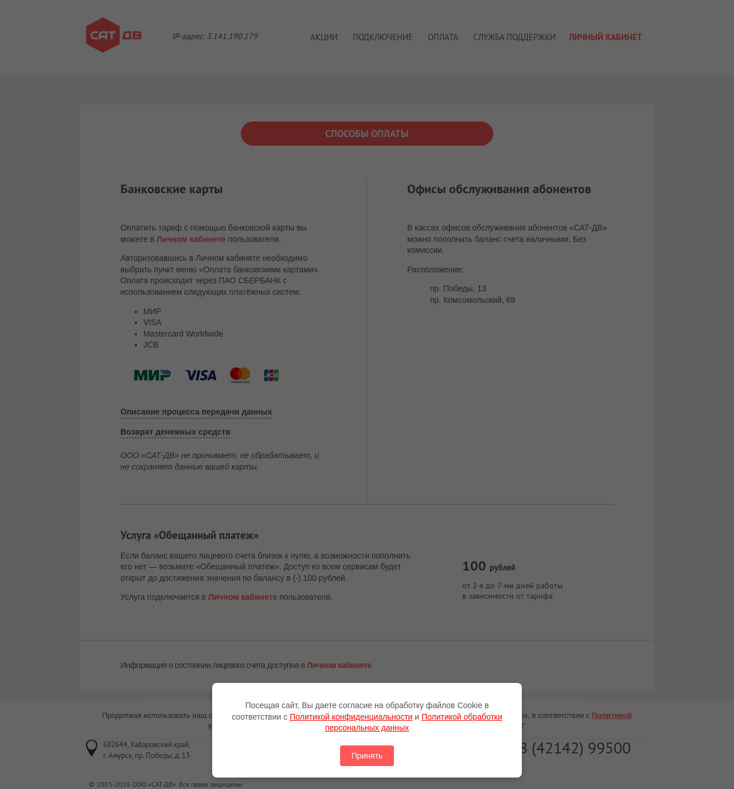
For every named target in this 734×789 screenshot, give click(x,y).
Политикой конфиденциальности (351, 716)
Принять (367, 755)
